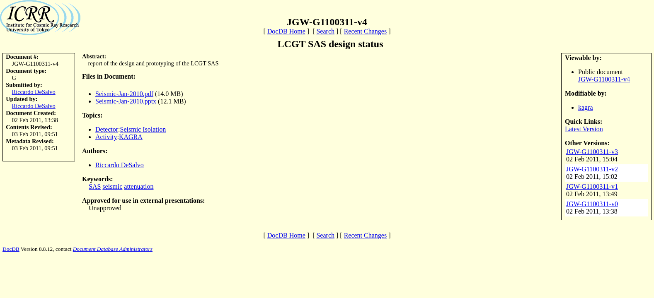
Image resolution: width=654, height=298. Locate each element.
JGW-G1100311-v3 (592, 151)
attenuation (138, 186)
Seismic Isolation (143, 129)
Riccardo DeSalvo (34, 92)
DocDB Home (286, 31)
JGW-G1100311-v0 (592, 203)
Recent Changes (365, 31)
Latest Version (584, 128)
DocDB (10, 249)
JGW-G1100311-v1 (592, 186)
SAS (95, 186)
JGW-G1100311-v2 (592, 169)
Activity (106, 136)
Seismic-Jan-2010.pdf (124, 93)
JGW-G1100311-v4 (604, 79)
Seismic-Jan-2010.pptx (125, 101)
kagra (585, 107)
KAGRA (131, 136)
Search (325, 31)
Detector (106, 129)
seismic (112, 186)
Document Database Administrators (113, 249)
